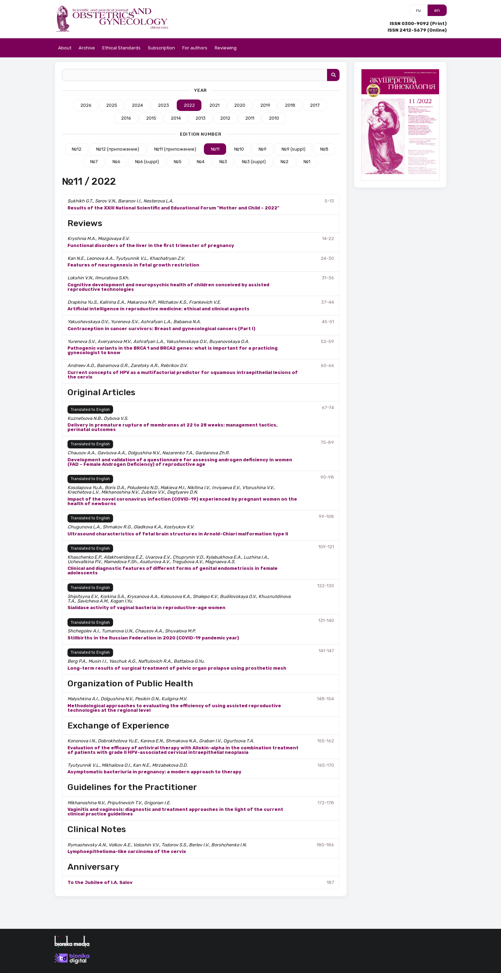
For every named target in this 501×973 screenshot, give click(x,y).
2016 (126, 118)
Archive (87, 47)
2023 (163, 105)
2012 (225, 118)
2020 (239, 105)
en (437, 10)
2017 (315, 105)
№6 (116, 161)
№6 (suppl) (147, 161)
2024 (137, 105)
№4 (201, 161)
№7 (94, 161)
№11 (215, 149)
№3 (223, 161)
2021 (214, 105)
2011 (249, 118)
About (64, 47)
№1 (306, 161)
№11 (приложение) (175, 149)
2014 (176, 118)
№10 (239, 149)
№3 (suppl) (254, 161)
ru (418, 10)
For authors (194, 47)
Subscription (161, 47)
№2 (284, 161)
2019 (265, 105)
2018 (290, 105)
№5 (178, 161)
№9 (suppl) (293, 149)
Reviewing (226, 47)
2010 (274, 118)
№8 (324, 149)
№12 (76, 149)
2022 (189, 105)
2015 (151, 118)
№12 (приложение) (117, 149)
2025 (111, 105)
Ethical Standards (121, 47)
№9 (263, 149)
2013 (201, 118)
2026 (86, 105)
